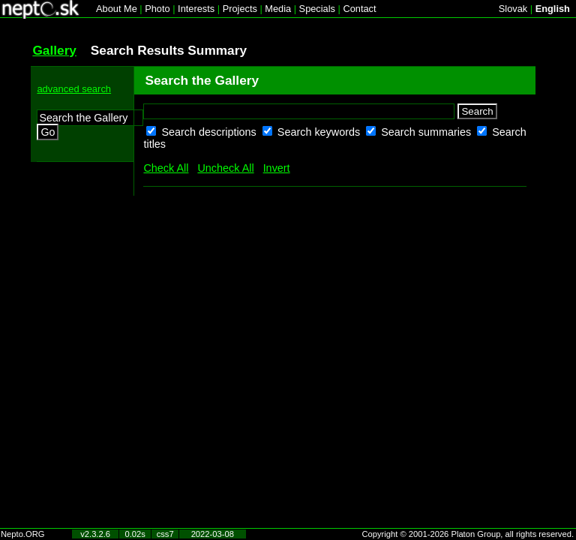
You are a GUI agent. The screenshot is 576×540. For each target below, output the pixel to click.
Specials (317, 8)
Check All (165, 168)
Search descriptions (210, 132)
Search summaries (427, 132)
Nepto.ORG (22, 534)
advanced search (74, 88)
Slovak (513, 8)
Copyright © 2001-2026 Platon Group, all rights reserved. (468, 534)
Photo (157, 8)
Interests (196, 8)
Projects (240, 8)
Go (47, 132)
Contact (359, 8)
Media (278, 8)
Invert (276, 168)
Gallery (54, 50)
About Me (116, 8)
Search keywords (320, 132)
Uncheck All (225, 168)
